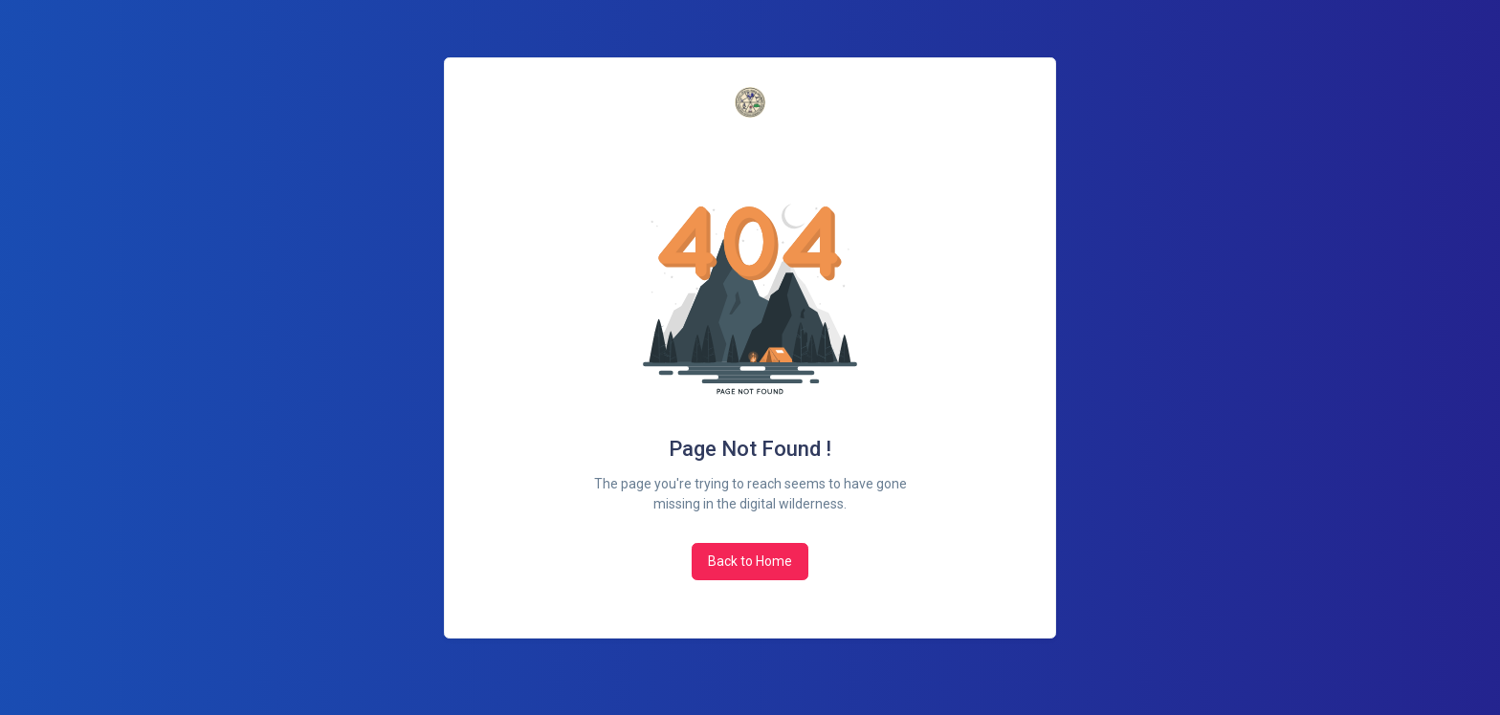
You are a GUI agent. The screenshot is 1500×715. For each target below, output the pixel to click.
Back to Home (750, 561)
